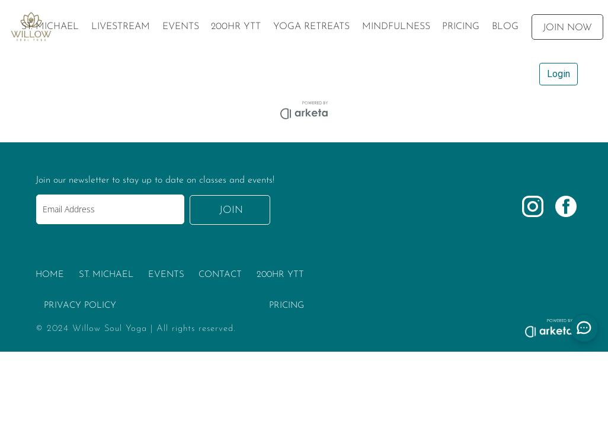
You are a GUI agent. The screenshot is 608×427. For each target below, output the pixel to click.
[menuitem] (50, 26)
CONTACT (220, 274)
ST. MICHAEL (106, 274)
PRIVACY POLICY (80, 305)
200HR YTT (280, 274)
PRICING (286, 305)
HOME (50, 274)
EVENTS (166, 274)
